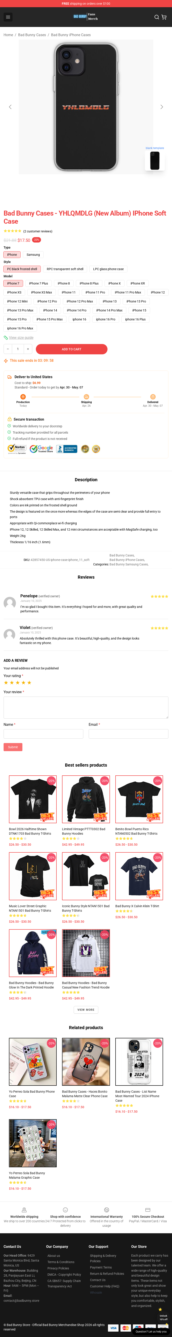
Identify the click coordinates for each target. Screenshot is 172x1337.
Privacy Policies (58, 1268)
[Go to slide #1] (74, 184)
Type (7, 247)
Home (8, 35)
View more (86, 1009)
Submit (13, 747)
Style (7, 262)
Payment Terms (101, 1267)
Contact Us (97, 1280)
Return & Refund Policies (107, 1273)
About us (53, 1256)
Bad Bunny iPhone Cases (71, 35)
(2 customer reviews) (37, 231)
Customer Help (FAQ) (104, 1286)
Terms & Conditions (60, 1262)
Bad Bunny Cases (32, 35)
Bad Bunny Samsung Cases (129, 564)
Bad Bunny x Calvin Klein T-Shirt (137, 906)
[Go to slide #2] (97, 184)
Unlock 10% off (164, 1318)
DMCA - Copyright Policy (64, 1274)
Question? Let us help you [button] (151, 1331)
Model (8, 276)
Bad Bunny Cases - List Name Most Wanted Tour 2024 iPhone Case (137, 1096)
